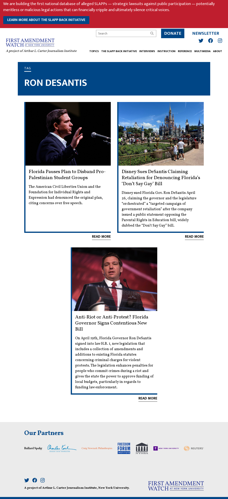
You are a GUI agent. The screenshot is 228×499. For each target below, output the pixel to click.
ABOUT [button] (217, 51)
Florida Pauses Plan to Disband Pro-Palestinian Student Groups (67, 174)
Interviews (146, 51)
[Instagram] (219, 40)
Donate (172, 33)
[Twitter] (200, 40)
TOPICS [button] (93, 51)
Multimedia (202, 51)
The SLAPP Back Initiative (118, 51)
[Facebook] (210, 40)
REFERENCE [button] (184, 51)
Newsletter (205, 33)
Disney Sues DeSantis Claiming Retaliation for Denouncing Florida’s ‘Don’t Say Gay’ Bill (161, 177)
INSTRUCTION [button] (166, 51)
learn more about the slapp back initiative (46, 20)
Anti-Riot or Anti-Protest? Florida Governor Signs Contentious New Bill (111, 323)
